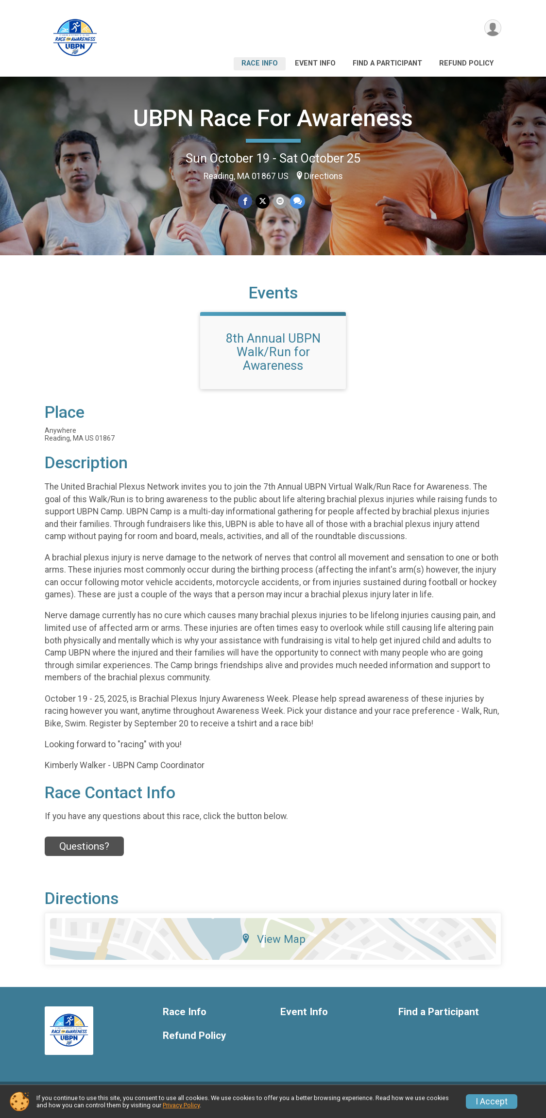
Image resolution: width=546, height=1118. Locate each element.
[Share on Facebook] (246, 202)
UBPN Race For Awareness (273, 118)
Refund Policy (466, 63)
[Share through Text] (297, 202)
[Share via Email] (280, 202)
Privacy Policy (181, 1105)
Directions (323, 176)
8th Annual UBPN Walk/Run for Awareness (273, 357)
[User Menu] (492, 28)
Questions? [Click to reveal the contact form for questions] (84, 852)
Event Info (315, 63)
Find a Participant (387, 63)
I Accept (492, 1101)
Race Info (259, 63)
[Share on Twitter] (263, 202)
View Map (273, 944)
